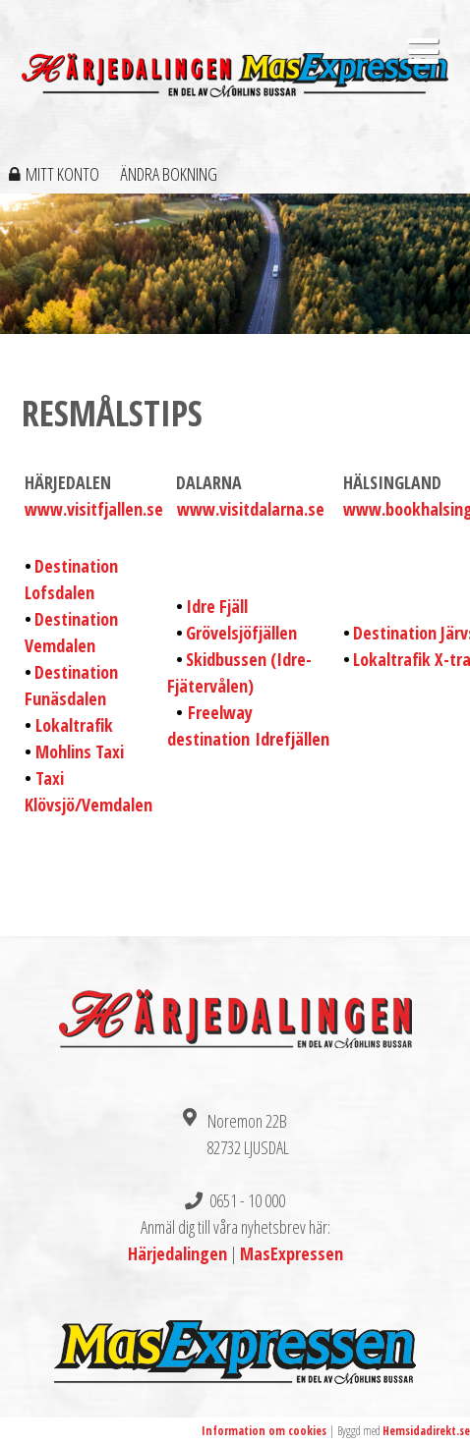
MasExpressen (291, 1253)
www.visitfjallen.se (94, 509)
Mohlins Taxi (79, 751)
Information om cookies (264, 1430)
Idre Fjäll (217, 606)
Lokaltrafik (74, 725)
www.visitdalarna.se (250, 509)
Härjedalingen (177, 1253)
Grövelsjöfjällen (241, 632)
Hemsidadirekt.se (426, 1430)
